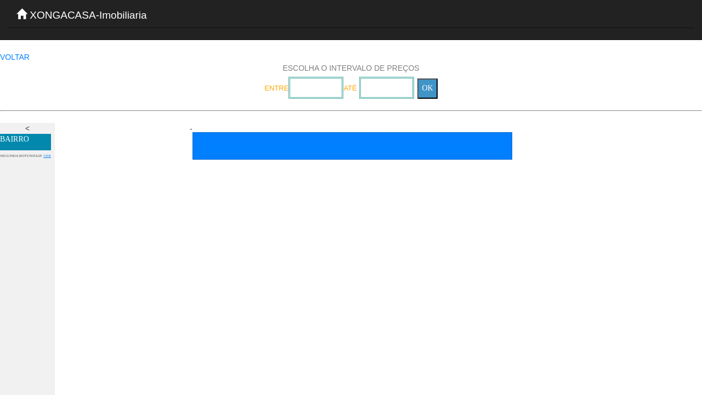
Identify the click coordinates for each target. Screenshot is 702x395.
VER (47, 156)
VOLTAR (15, 57)
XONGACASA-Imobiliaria (81, 15)
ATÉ (349, 88)
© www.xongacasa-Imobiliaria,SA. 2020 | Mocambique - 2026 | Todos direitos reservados (352, 138)
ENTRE (276, 88)
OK (427, 88)
